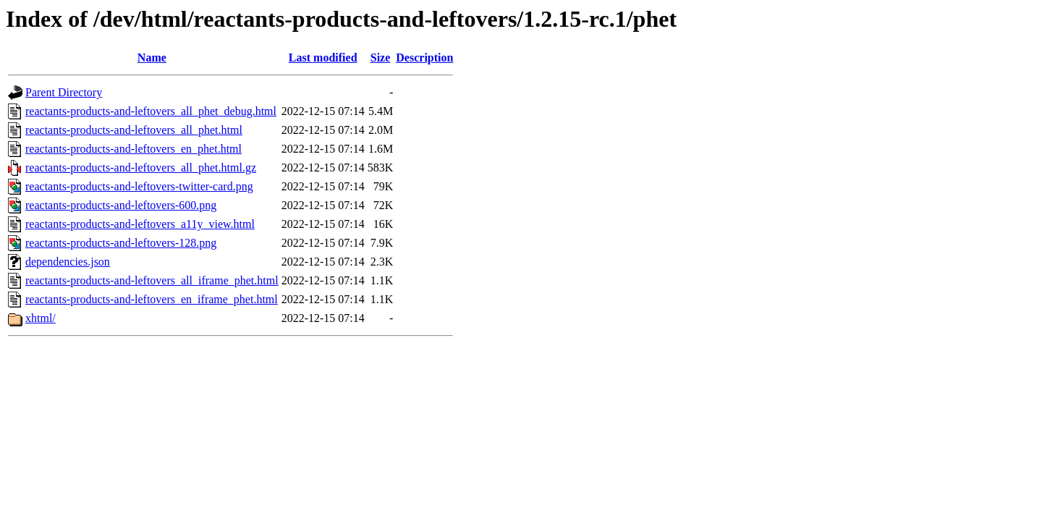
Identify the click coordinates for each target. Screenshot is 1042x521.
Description (424, 57)
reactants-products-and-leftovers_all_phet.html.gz (140, 167)
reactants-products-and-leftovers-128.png (120, 243)
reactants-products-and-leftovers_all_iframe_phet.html (152, 280)
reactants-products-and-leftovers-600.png (120, 205)
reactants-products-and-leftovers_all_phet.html (133, 130)
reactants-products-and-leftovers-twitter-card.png (139, 186)
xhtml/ (40, 318)
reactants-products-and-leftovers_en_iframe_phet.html (151, 299)
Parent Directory (63, 92)
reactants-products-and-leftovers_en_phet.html (133, 149)
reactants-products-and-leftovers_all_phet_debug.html (150, 111)
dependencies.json (67, 261)
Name (151, 57)
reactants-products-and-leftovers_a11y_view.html (140, 224)
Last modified (323, 57)
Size (380, 57)
